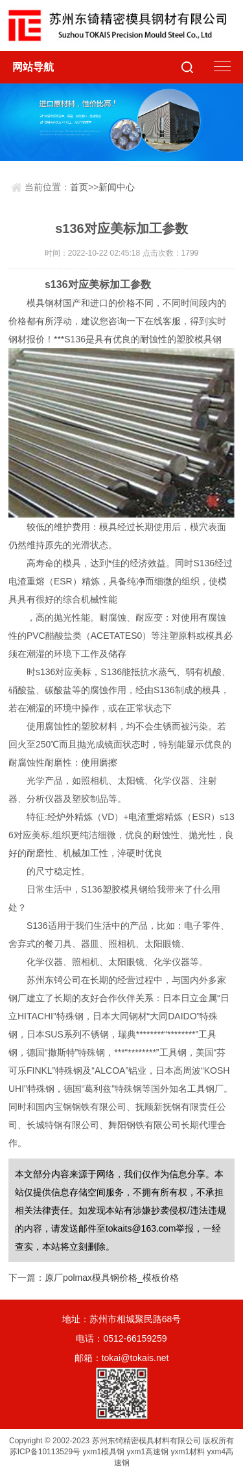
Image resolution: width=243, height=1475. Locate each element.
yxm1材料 (188, 1451)
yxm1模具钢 (104, 1451)
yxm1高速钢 (148, 1451)
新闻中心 (116, 187)
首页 (79, 187)
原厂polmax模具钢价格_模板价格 (112, 1277)
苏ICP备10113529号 (45, 1451)
